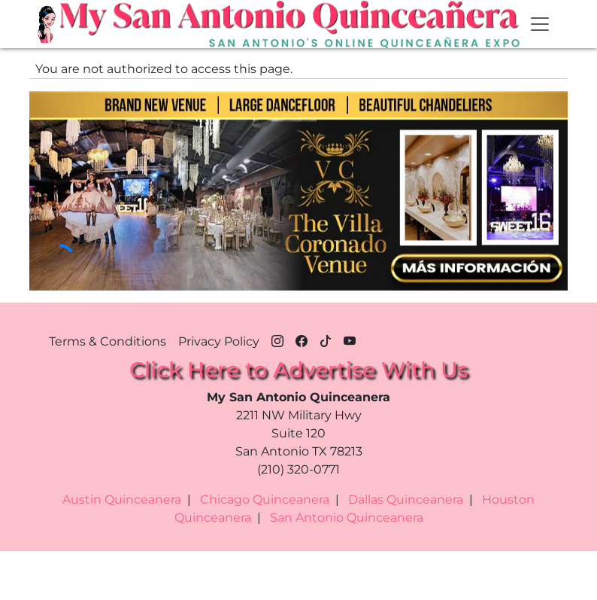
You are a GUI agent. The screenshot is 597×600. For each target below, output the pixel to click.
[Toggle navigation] (540, 24)
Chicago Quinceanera (264, 499)
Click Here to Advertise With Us (298, 369)
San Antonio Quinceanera (346, 517)
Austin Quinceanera (121, 499)
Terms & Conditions (107, 341)
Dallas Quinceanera (405, 499)
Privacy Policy (218, 341)
